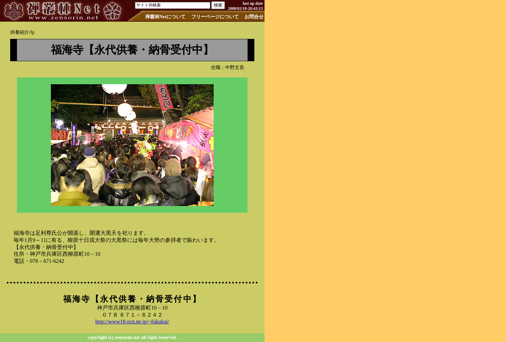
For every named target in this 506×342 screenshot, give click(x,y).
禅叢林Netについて (165, 16)
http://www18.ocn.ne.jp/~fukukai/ (132, 321)
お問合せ (254, 16)
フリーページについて (215, 16)
